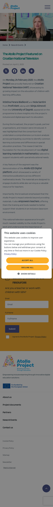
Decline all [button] (27, 267)
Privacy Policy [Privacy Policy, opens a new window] (10, 253)
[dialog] (26, 253)
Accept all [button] (27, 260)
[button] (26, 273)
